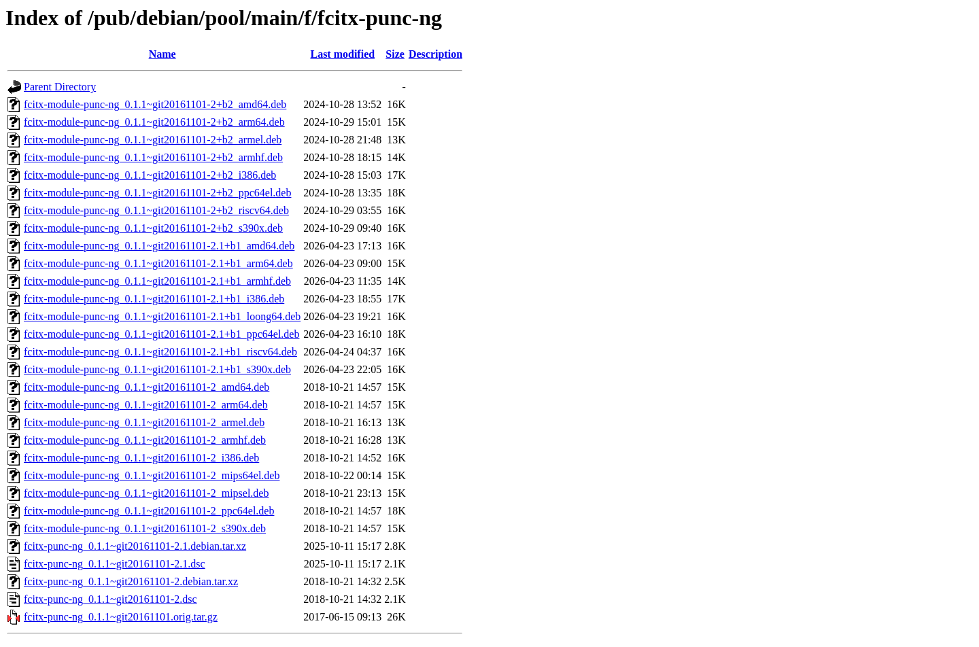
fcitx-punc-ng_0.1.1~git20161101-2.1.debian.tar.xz (135, 546)
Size (395, 54)
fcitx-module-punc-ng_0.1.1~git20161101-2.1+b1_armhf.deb (157, 281)
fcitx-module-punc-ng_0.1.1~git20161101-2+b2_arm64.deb (154, 122)
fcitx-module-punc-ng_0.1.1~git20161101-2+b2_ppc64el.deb (157, 192)
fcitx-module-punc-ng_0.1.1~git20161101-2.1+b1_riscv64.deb (160, 351)
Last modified (342, 54)
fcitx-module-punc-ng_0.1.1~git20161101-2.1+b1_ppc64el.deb (161, 334)
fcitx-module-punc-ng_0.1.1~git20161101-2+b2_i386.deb (150, 175)
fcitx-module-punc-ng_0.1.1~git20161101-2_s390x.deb (145, 528)
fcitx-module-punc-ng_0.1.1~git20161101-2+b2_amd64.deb (155, 104)
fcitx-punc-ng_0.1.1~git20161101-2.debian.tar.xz (131, 581)
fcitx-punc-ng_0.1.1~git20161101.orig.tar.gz (121, 617)
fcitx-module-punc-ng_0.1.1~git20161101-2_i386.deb (141, 458)
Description (435, 54)
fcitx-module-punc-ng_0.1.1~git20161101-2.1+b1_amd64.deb (159, 245)
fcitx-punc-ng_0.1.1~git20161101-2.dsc (110, 599)
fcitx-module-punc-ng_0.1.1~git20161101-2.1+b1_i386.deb (154, 298)
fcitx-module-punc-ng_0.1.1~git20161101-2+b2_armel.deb (152, 139)
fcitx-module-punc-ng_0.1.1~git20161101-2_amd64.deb (146, 387)
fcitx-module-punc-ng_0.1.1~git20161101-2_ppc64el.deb (149, 511)
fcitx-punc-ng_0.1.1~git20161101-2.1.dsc (114, 564)
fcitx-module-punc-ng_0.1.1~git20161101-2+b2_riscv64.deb (156, 210)
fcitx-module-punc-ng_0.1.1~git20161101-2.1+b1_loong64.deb (162, 316)
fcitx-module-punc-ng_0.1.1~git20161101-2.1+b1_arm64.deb (158, 263)
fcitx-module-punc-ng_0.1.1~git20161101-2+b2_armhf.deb (153, 157)
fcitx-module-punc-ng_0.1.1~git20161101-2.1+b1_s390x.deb (157, 369)
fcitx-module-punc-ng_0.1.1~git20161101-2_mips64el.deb (151, 475)
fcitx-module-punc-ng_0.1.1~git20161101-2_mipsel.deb (146, 493)
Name (162, 54)
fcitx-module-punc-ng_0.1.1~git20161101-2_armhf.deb (145, 440)
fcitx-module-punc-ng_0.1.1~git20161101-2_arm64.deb (146, 404)
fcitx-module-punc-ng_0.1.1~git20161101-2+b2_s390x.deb (153, 228)
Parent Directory (60, 86)
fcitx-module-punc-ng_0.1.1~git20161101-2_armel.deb (144, 422)
